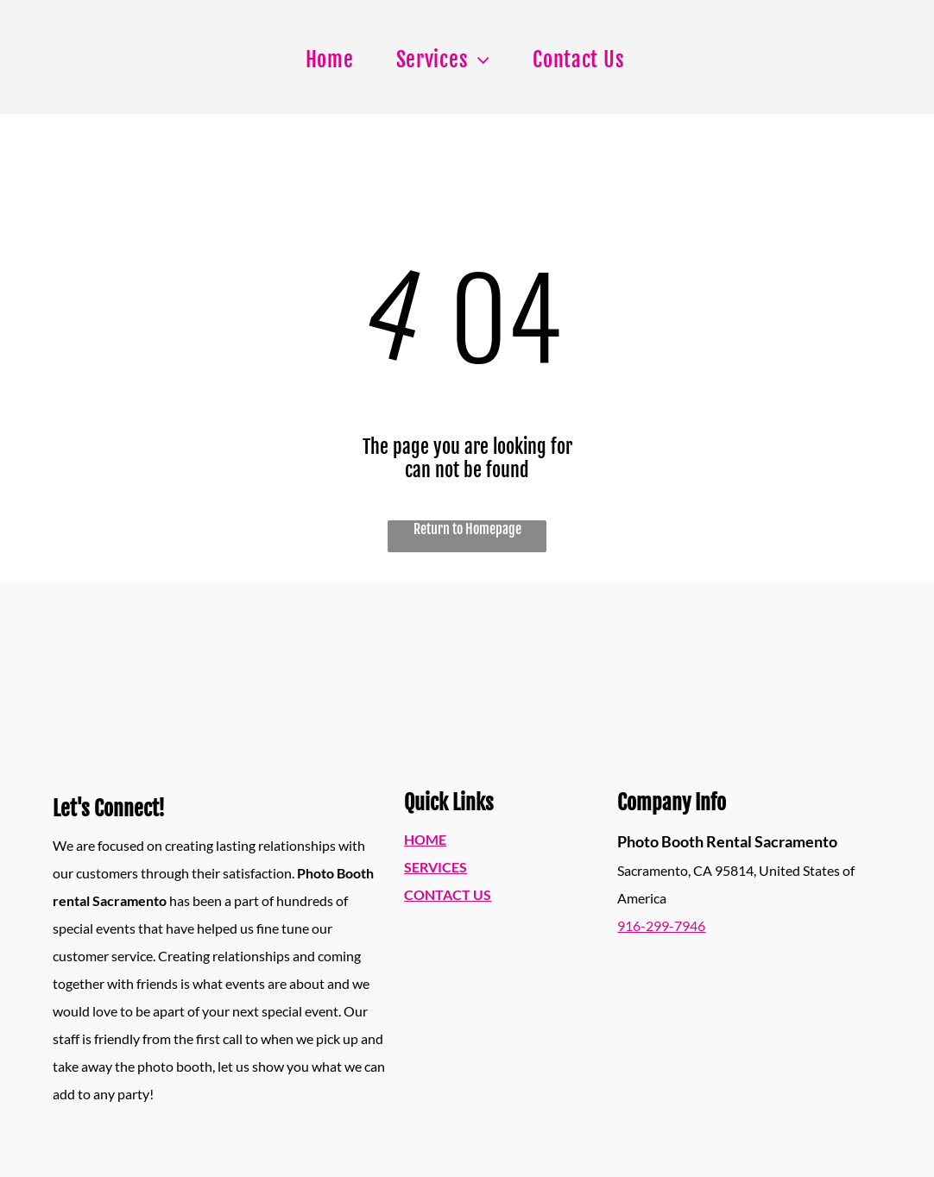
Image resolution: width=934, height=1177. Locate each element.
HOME (425, 839)
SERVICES (435, 867)
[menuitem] (336, 60)
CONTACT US (447, 894)
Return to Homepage (467, 529)
